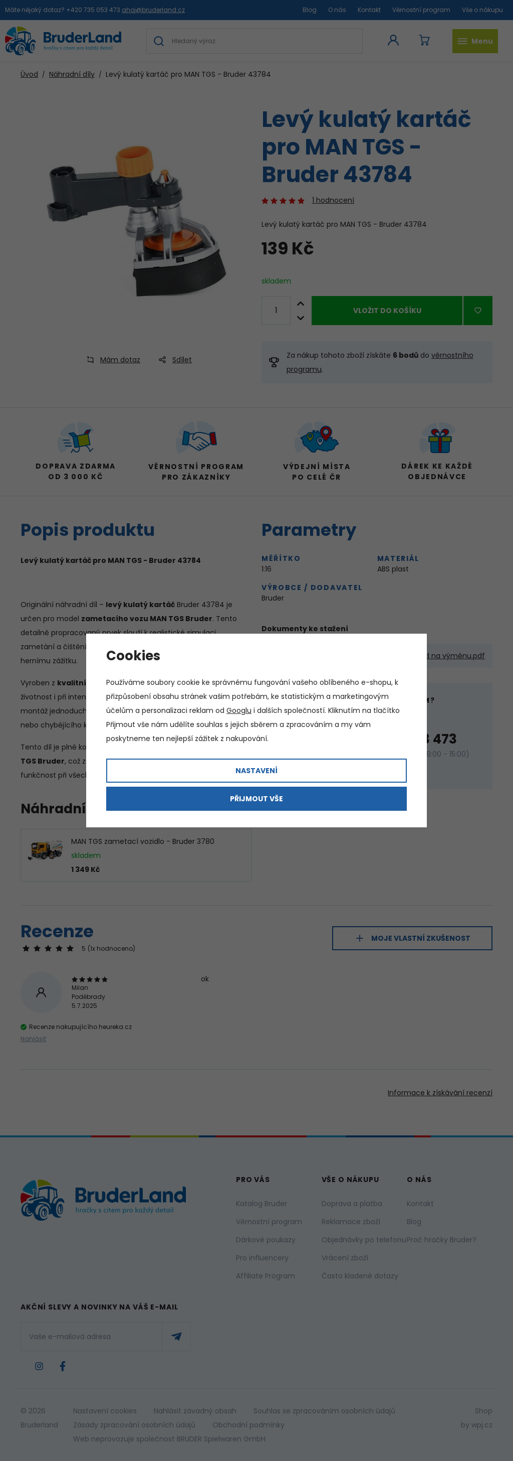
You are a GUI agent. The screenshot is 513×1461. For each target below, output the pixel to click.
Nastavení (256, 771)
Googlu (238, 710)
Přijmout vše (256, 799)
